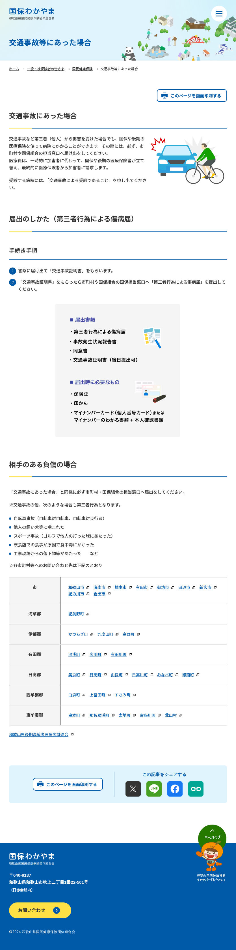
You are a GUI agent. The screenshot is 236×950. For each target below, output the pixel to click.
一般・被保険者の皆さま (45, 69)
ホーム (14, 69)
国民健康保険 (82, 69)
